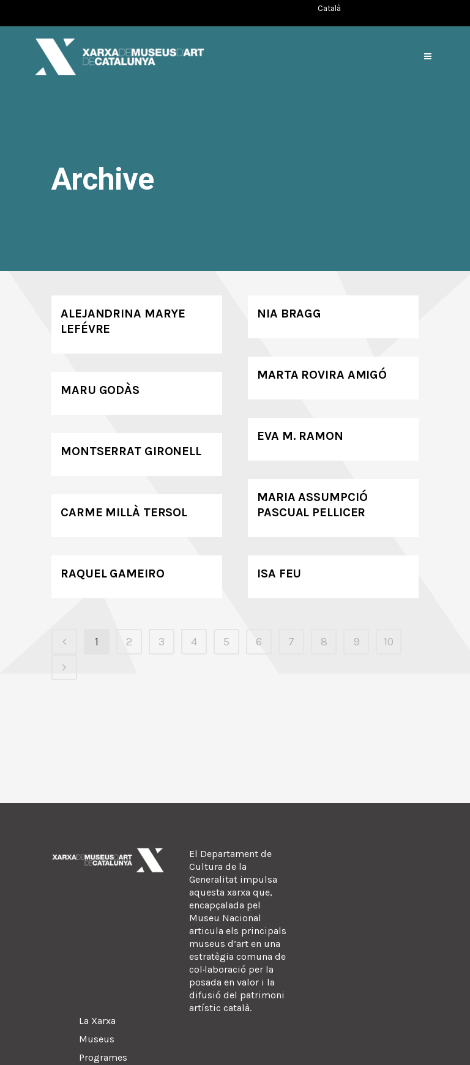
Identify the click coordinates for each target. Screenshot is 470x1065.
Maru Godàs (100, 390)
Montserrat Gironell (131, 451)
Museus (96, 1039)
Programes (103, 1057)
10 (389, 641)
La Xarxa (97, 1020)
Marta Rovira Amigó (322, 375)
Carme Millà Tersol (124, 512)
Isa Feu (279, 573)
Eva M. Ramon (300, 436)
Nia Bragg (289, 313)
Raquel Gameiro (113, 573)
